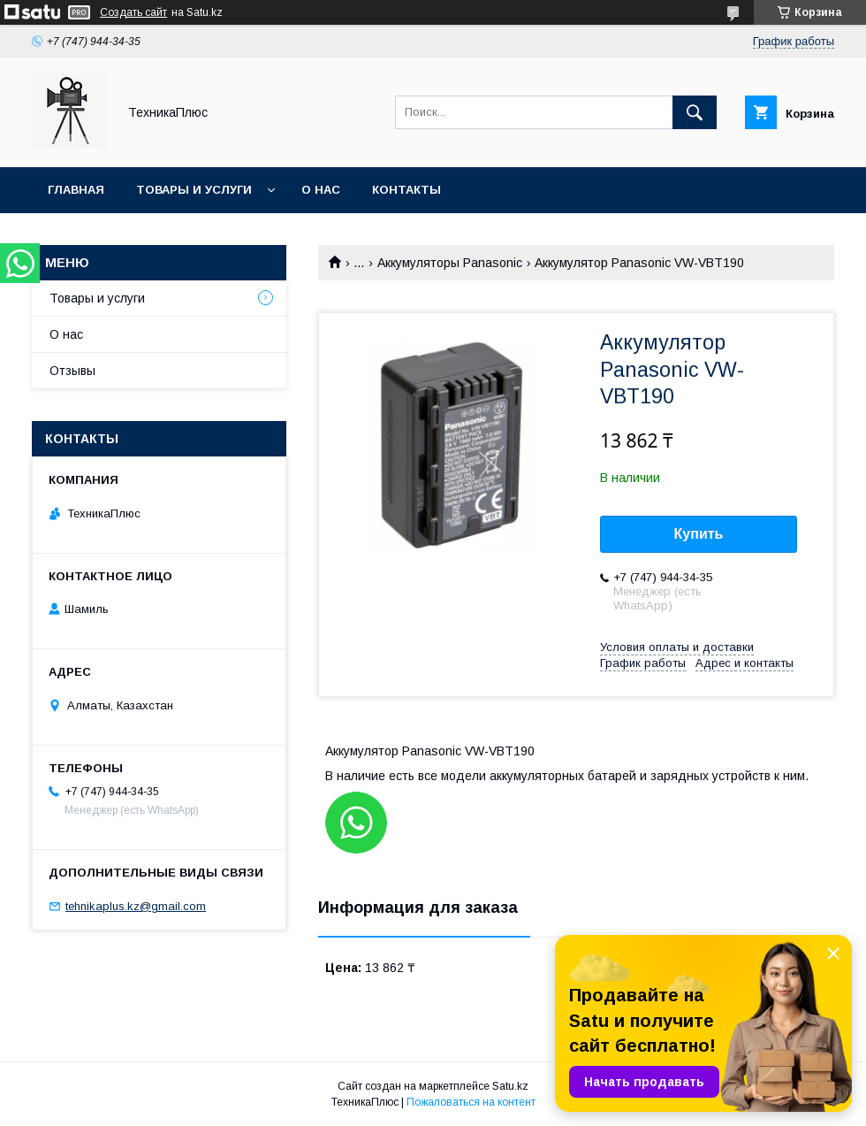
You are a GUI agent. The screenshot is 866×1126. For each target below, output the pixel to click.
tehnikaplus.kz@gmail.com (135, 906)
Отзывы (72, 371)
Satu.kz (510, 1086)
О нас (320, 189)
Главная (76, 189)
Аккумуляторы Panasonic (449, 263)
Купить (699, 533)
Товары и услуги (194, 189)
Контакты (406, 189)
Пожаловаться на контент (471, 1102)
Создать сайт (133, 12)
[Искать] (694, 112)
